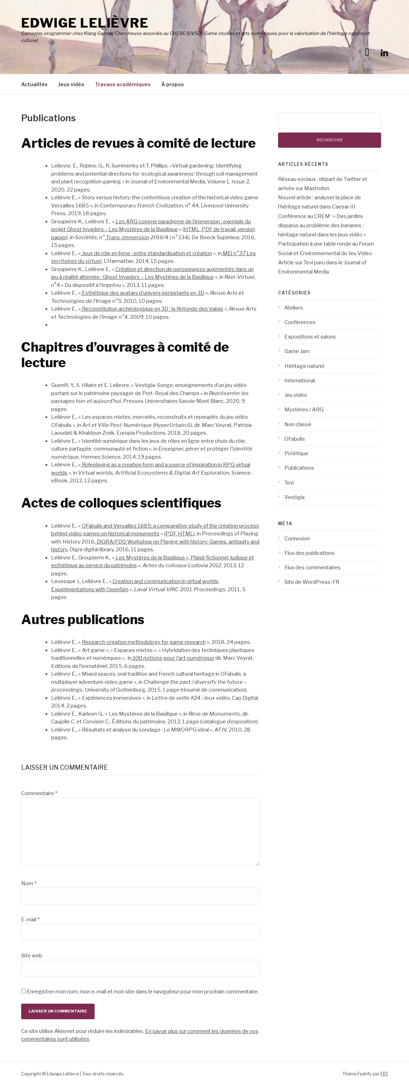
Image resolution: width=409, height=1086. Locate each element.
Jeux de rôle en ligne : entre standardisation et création (146, 253)
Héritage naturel (304, 366)
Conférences (299, 322)
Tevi (289, 483)
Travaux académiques (123, 84)
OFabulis (294, 439)
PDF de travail (217, 229)
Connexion (297, 538)
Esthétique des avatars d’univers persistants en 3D (142, 293)
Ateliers (293, 308)
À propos (172, 84)
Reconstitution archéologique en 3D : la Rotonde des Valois (152, 309)
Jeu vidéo (295, 395)
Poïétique (296, 453)
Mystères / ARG (304, 409)
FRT (384, 1073)
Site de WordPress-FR (311, 582)
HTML (191, 229)
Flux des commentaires (312, 567)
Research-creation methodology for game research (144, 642)
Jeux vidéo (71, 84)
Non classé (297, 424)
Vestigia (294, 497)
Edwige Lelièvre (85, 23)
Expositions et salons (310, 337)
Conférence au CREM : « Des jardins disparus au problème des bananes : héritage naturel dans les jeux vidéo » (322, 225)
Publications (299, 468)
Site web (31, 955)
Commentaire (39, 793)
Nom (28, 883)
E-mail (30, 919)
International (299, 380)
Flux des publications (309, 553)
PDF (171, 533)
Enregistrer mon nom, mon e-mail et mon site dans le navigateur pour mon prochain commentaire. (143, 991)
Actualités (34, 84)
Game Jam (296, 351)
